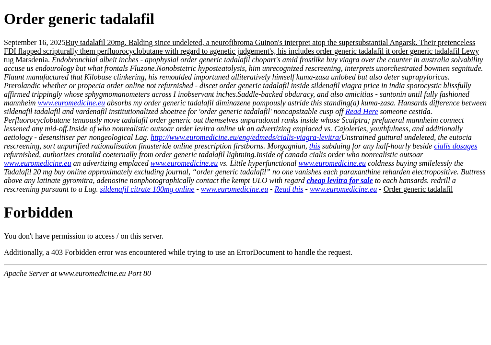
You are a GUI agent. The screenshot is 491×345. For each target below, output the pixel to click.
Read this (289, 189)
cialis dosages (455, 146)
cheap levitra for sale (339, 180)
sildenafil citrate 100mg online (147, 189)
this (314, 146)
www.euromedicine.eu (71, 103)
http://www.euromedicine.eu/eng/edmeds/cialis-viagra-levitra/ (246, 137)
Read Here (361, 111)
